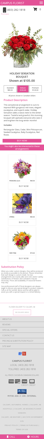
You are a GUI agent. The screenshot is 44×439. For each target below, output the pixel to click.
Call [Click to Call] (11, 436)
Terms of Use (22, 429)
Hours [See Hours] (33, 436)
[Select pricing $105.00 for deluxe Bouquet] (22, 89)
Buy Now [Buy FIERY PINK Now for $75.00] (24, 258)
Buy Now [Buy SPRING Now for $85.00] (24, 222)
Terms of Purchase (29, 425)
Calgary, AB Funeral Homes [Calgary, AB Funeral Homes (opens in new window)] (15, 405)
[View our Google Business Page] (20, 354)
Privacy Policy (11, 425)
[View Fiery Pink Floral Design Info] (22, 240)
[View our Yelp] (24, 354)
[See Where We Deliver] (22, 312)
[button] (37, 10)
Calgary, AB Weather (11, 417)
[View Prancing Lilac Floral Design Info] (22, 167)
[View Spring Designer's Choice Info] (22, 203)
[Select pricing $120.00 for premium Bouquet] (35, 89)
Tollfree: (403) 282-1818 (22, 369)
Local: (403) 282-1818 (22, 365)
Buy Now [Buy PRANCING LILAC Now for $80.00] (24, 186)
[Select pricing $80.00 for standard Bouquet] (10, 89)
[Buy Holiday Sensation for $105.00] (22, 141)
